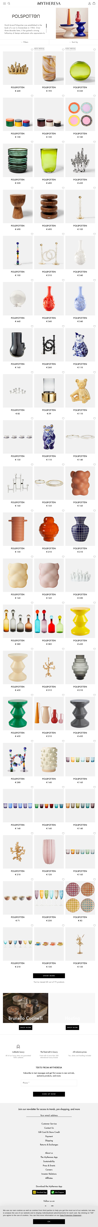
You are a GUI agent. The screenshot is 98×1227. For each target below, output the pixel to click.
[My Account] (89, 3)
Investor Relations (49, 1173)
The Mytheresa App (49, 1157)
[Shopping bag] (94, 3)
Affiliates (49, 1177)
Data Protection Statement (70, 1215)
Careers (49, 1169)
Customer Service (49, 1123)
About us (49, 1152)
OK (49, 1221)
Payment (49, 1136)
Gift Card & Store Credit (49, 1132)
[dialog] (49, 1216)
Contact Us (49, 1127)
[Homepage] (49, 3)
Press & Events (49, 1165)
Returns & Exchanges (49, 1144)
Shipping (49, 1140)
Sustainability (49, 1161)
